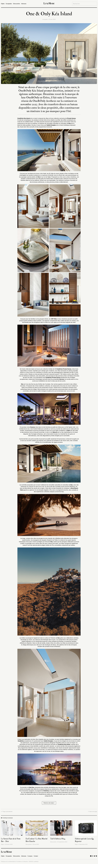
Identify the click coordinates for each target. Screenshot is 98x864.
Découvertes (16, 3)
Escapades (9, 3)
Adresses (23, 3)
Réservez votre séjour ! (49, 803)
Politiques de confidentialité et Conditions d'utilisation (14, 861)
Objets (3, 3)
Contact (36, 856)
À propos (30, 856)
